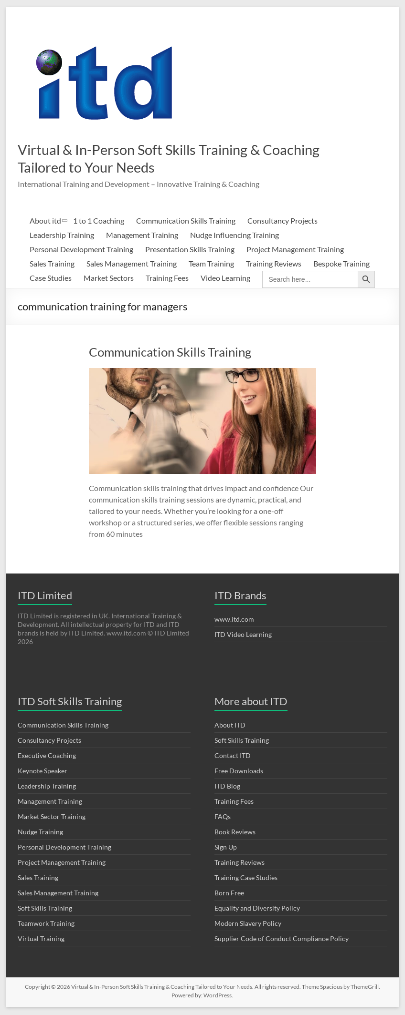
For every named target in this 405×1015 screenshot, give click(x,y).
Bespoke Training (341, 264)
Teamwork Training (46, 924)
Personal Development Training (81, 250)
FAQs (222, 817)
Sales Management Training (131, 264)
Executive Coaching (47, 756)
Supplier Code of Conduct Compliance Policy (281, 939)
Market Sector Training (51, 817)
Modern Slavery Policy (247, 924)
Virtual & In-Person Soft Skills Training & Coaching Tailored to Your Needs (167, 158)
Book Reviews (235, 833)
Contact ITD (232, 756)
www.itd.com (234, 620)
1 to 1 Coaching (98, 221)
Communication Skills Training (185, 221)
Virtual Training (41, 939)
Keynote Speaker (42, 772)
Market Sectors (109, 278)
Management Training (142, 235)
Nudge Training (40, 833)
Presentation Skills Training (189, 250)
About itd (45, 221)
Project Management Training (295, 250)
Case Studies (51, 278)
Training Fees (167, 278)
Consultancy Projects (282, 221)
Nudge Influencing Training (234, 235)
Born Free (229, 894)
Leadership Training (62, 235)
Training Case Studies (245, 878)
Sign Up (225, 848)
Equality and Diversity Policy (257, 909)
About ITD (229, 726)
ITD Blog (227, 787)
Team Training (211, 264)
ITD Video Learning (243, 635)
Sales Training (52, 264)
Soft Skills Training (45, 909)
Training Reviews (273, 264)
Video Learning (225, 278)
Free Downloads (238, 772)
